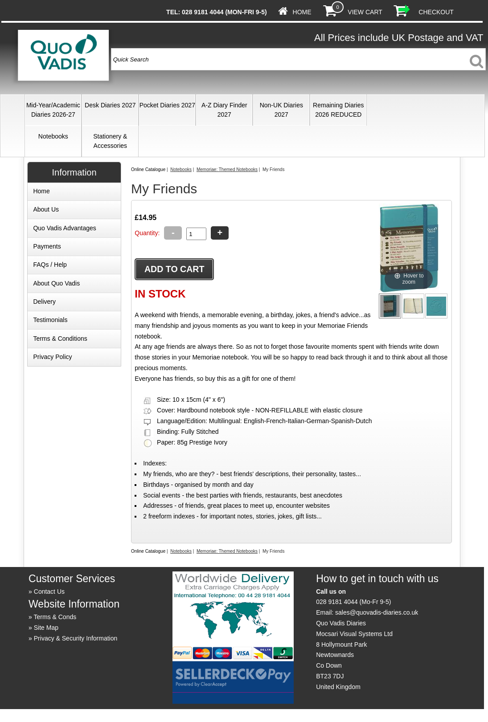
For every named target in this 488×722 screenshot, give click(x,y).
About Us (46, 209)
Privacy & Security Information (76, 638)
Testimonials (50, 319)
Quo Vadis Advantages (64, 228)
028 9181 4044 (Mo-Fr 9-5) (353, 601)
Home (302, 12)
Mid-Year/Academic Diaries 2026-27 (53, 110)
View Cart (365, 12)
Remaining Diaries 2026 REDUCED (338, 110)
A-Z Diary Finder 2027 (224, 110)
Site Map (46, 627)
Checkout (436, 12)
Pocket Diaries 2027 (167, 105)
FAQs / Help (49, 264)
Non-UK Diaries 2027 (281, 110)
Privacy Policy (52, 356)
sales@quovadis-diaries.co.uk (376, 612)
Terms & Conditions (60, 338)
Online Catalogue (148, 169)
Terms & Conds (55, 616)
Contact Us (49, 591)
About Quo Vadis (56, 283)
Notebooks (53, 136)
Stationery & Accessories (110, 141)
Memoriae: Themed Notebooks (227, 169)
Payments (47, 246)
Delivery (44, 301)
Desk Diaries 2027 (110, 105)
